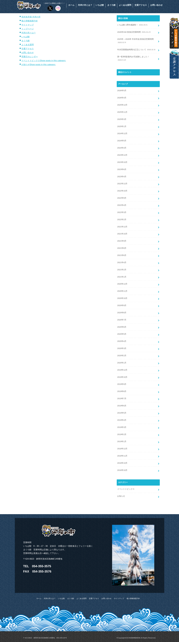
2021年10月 (122, 234)
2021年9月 (121, 241)
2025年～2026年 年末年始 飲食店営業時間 (135, 41)
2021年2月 (121, 270)
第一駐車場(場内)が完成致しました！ (133, 58)
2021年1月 (121, 277)
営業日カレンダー (29, 56)
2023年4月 (121, 177)
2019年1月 (121, 441)
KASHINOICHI (134, 638)
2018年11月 (122, 456)
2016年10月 (122, 470)
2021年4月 (121, 262)
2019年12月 (122, 370)
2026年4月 (121, 98)
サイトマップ (27, 25)
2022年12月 (122, 184)
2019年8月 (121, 391)
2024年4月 (121, 148)
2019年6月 (121, 406)
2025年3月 (121, 119)
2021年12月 (122, 227)
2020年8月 (121, 313)
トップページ (27, 29)
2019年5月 (121, 413)
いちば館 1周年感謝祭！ (132, 24)
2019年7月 (121, 398)
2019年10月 (122, 377)
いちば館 (100, 5)
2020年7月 (121, 320)
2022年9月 (121, 198)
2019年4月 (121, 420)
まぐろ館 (111, 5)
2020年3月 (121, 348)
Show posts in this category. (53, 60)
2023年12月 (122, 155)
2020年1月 (121, 363)
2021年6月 (121, 255)
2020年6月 (121, 327)
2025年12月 (122, 105)
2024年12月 (122, 133)
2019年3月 (121, 427)
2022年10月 (122, 191)
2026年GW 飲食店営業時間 (134, 32)
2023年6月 (121, 169)
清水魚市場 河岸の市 (30, 17)
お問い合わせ (156, 5)
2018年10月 (122, 463)
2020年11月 (122, 291)
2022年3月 (121, 212)
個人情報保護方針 (29, 21)
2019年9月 (121, 384)
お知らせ (25, 64)
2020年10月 (122, 298)
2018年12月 (122, 449)
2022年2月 (121, 219)
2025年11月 (122, 112)
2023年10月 (122, 162)
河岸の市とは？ (85, 5)
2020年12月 (122, 284)
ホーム (71, 5)
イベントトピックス (30, 60)
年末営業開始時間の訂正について (136, 49)
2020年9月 (121, 305)
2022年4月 (121, 205)
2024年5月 (121, 141)
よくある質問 (125, 5)
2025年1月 (121, 126)
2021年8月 (121, 248)
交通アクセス (141, 5)
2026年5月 (121, 90)
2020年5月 (121, 334)
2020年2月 (121, 356)
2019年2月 (121, 434)
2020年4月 (121, 341)
